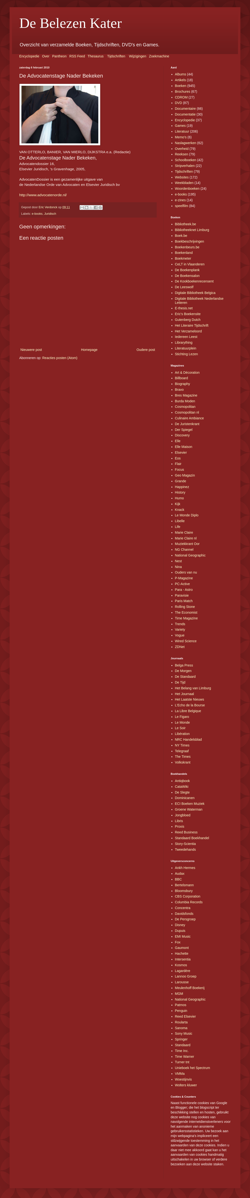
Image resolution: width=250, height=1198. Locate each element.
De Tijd (180, 682)
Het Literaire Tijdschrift (191, 325)
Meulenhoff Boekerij (190, 988)
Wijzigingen (137, 56)
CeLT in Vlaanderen (190, 264)
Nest (178, 561)
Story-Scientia (185, 844)
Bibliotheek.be (185, 224)
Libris (179, 821)
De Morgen (183, 671)
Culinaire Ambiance (189, 418)
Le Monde (182, 722)
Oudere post (146, 350)
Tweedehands (185, 849)
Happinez (182, 487)
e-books (37, 213)
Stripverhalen (185, 166)
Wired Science (186, 641)
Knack (179, 510)
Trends (180, 624)
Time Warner (184, 1056)
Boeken (180, 86)
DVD (178, 103)
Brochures (182, 91)
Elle (178, 441)
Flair (178, 464)
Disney (180, 925)
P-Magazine (184, 578)
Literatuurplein (185, 348)
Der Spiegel (184, 430)
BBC (178, 879)
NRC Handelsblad (188, 739)
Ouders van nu (186, 572)
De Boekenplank (187, 270)
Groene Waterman (189, 809)
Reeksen (181, 154)
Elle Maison (183, 447)
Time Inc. (182, 1051)
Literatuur (182, 131)
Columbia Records (189, 902)
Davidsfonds (184, 914)
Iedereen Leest (186, 337)
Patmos (180, 1005)
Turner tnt (182, 1062)
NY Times (182, 745)
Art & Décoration (187, 372)
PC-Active (182, 584)
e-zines (180, 200)
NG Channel (184, 549)
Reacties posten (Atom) (59, 358)
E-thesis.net (184, 308)
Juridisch (50, 213)
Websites (182, 177)
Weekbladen (184, 183)
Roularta (181, 1022)
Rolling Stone (185, 607)
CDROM (181, 97)
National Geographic (190, 555)
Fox (178, 942)
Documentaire (185, 108)
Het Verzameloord (188, 331)
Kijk (178, 504)
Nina (178, 567)
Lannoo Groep (186, 976)
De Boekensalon (187, 276)
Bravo (179, 389)
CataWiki (181, 786)
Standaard (183, 1045)
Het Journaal (184, 694)
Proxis (179, 826)
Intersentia (183, 959)
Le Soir (180, 728)
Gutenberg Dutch (188, 320)
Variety (180, 629)
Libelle (180, 521)
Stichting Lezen (186, 354)
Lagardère (182, 971)
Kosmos (181, 965)
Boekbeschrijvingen (189, 241)
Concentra (183, 908)
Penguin (181, 1011)
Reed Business (186, 832)
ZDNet (180, 647)
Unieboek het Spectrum (192, 1068)
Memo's (181, 137)
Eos (178, 458)
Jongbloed (183, 815)
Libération (182, 734)
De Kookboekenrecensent (194, 281)
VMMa (180, 1074)
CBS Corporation (187, 896)
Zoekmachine (159, 56)
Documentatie (185, 114)
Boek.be (181, 236)
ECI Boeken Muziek (190, 804)
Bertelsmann (184, 885)
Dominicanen (185, 798)
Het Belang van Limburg (193, 688)
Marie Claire (184, 532)
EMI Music (183, 936)
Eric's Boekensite (188, 314)
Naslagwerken (185, 143)
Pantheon (59, 56)
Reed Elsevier (185, 1016)
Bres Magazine (186, 395)
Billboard (181, 378)
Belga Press (184, 665)
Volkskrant (183, 762)
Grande (180, 481)
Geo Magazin (185, 475)
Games (180, 126)
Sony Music (183, 1033)
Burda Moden (185, 401)
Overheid (182, 149)
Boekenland (184, 253)
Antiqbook (182, 781)
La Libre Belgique (188, 711)
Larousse (182, 982)
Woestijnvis (183, 1079)
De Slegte (182, 792)
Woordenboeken (187, 188)
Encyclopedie (29, 56)
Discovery (182, 435)
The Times (183, 756)
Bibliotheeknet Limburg (192, 230)
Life (178, 527)
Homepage (89, 350)
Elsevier (181, 452)
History (180, 492)
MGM (179, 994)
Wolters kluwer (186, 1085)
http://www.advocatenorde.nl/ (43, 195)
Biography (182, 384)
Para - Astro (184, 590)
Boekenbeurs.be (187, 247)
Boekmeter (183, 258)
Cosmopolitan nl (187, 412)
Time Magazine (186, 618)
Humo (179, 498)
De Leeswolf (184, 287)
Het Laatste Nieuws (189, 699)
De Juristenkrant (187, 424)
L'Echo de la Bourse (190, 705)
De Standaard (185, 676)
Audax (180, 873)
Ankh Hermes (185, 868)
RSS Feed (77, 56)
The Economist (186, 612)
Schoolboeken (185, 160)
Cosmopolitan (185, 407)
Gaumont (182, 948)
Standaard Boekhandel (192, 838)
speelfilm (181, 206)
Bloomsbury (184, 891)
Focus (179, 469)
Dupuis (180, 931)
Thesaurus (96, 56)
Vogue (180, 635)
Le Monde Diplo (187, 515)
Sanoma (181, 1028)
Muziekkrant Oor (187, 544)
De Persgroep (185, 919)
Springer (181, 1039)
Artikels (180, 80)
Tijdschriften (116, 56)
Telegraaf (182, 751)
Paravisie (182, 595)
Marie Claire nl (186, 538)
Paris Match (184, 601)
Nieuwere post (31, 350)
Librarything (184, 342)
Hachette (181, 953)
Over (45, 56)
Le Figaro (182, 717)
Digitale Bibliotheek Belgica (195, 293)
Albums (180, 74)
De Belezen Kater (70, 23)
